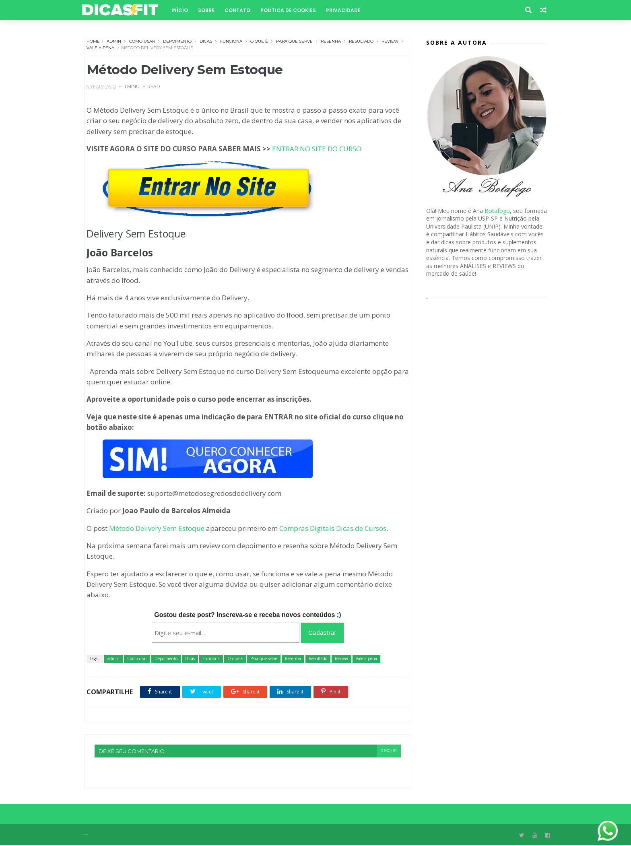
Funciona (231, 41)
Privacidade (345, 10)
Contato (240, 10)
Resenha (331, 41)
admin (114, 41)
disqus (383, 751)
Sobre (208, 10)
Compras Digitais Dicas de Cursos (332, 528)
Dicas (206, 41)
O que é (259, 41)
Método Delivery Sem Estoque (156, 528)
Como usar (142, 41)
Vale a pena (107, 48)
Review (389, 41)
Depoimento (177, 41)
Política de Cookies (290, 10)
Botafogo (497, 211)
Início (182, 10)
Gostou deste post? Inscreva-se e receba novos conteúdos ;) (245, 615)
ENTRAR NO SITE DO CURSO (316, 149)
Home (93, 41)
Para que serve (294, 41)
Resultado (361, 41)
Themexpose (89, 835)
